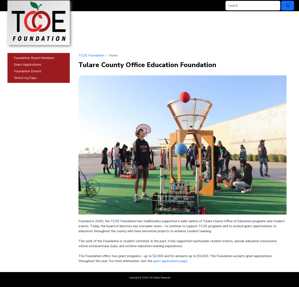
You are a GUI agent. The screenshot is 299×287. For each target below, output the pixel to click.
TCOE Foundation (91, 55)
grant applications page (170, 261)
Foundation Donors (28, 71)
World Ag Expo (25, 78)
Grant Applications (27, 64)
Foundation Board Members (34, 58)
